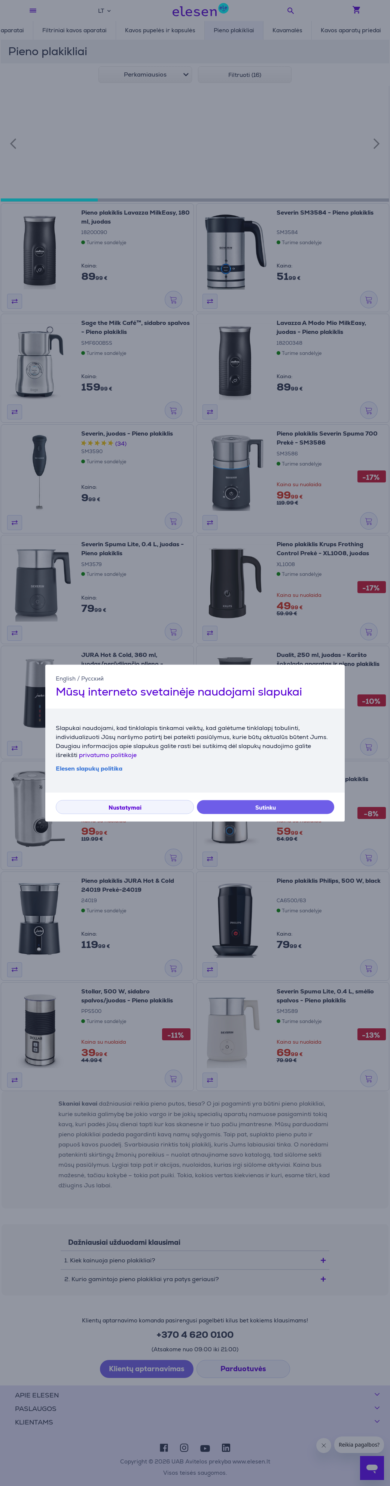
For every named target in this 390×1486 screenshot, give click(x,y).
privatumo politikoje (108, 755)
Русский (92, 678)
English (66, 678)
